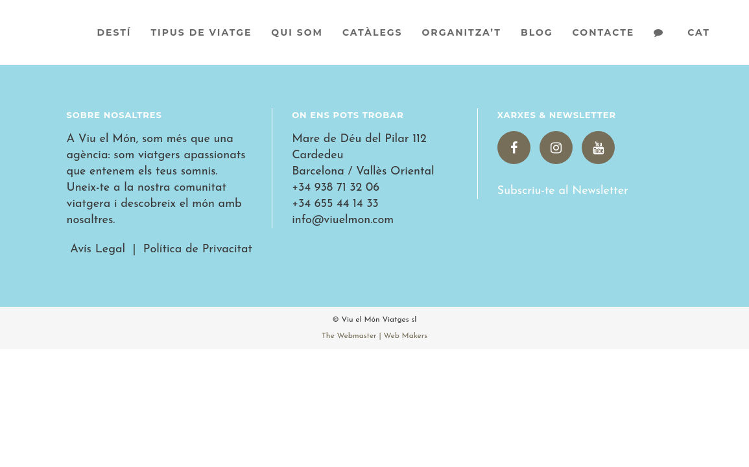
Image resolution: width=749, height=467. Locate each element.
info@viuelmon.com (343, 220)
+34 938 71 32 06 (335, 188)
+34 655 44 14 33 (335, 204)
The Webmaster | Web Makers (374, 336)
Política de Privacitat (197, 249)
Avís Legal (96, 249)
